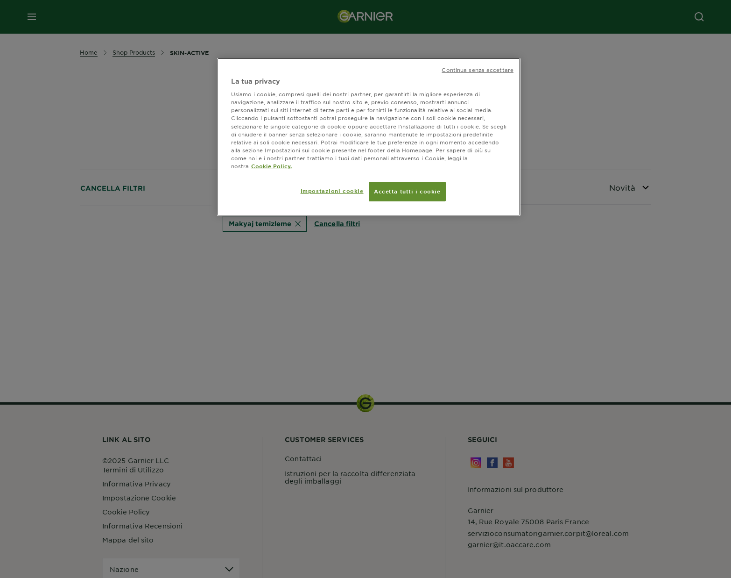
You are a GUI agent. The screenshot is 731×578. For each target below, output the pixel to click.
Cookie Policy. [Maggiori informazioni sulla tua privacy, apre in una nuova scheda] (271, 166)
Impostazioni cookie (332, 190)
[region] (368, 137)
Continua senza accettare (477, 69)
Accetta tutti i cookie (407, 191)
